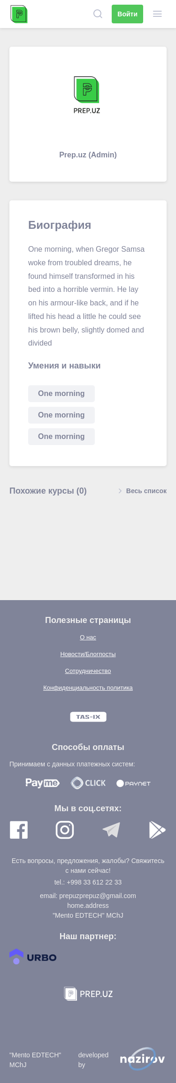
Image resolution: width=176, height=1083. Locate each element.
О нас (88, 637)
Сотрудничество (88, 670)
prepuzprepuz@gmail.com (97, 895)
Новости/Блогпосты (87, 654)
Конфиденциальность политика (88, 687)
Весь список (141, 491)
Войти (127, 14)
